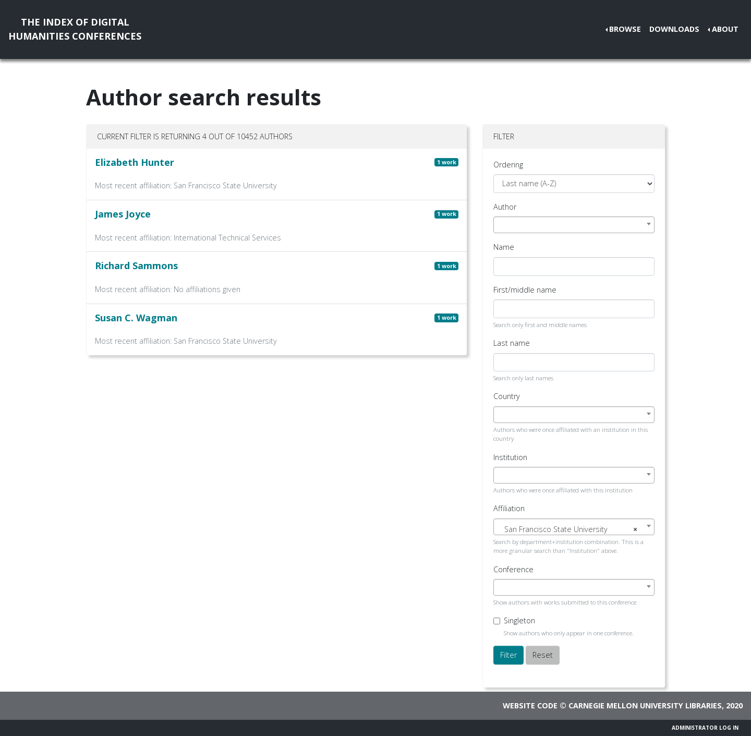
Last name (511, 343)
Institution (510, 457)
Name (503, 247)
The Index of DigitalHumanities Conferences (74, 29)
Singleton (519, 620)
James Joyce (123, 214)
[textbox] (574, 529)
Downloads (674, 29)
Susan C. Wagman (136, 317)
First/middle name (524, 290)
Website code (530, 705)
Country (506, 396)
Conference (513, 569)
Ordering (508, 165)
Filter (508, 655)
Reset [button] (542, 655)
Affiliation (509, 508)
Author (504, 207)
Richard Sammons (136, 265)
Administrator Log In (705, 727)
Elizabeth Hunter (134, 162)
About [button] (725, 29)
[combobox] (574, 224)
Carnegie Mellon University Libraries (645, 705)
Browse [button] (625, 29)
